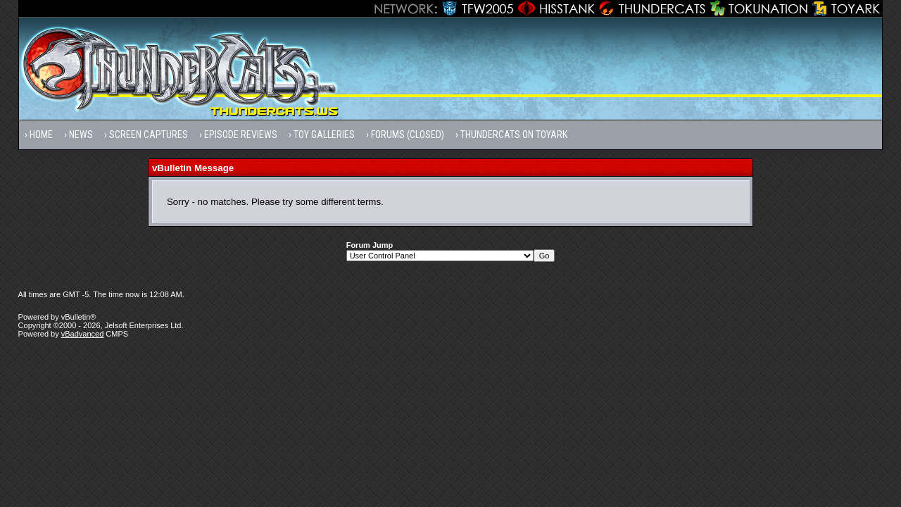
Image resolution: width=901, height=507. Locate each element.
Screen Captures (148, 134)
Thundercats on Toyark (513, 134)
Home (41, 134)
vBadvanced (82, 334)
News (81, 134)
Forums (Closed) (407, 134)
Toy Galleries (324, 134)
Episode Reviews (240, 134)
